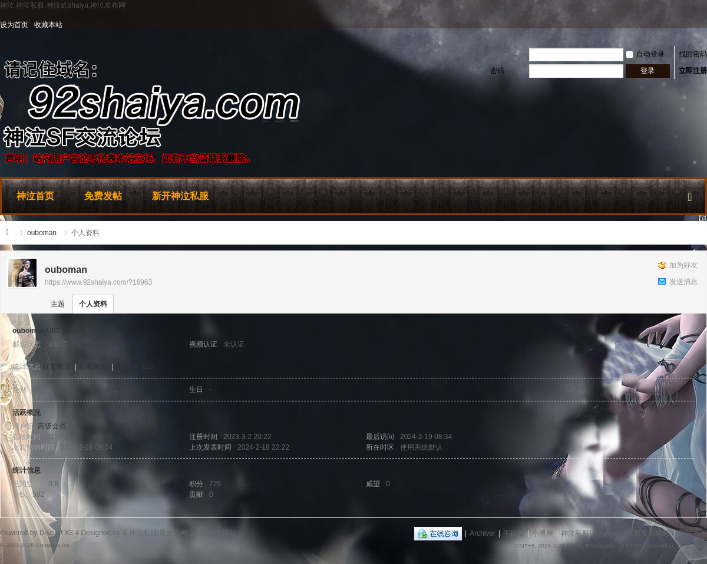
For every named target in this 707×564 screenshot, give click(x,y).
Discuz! (50, 533)
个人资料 (93, 304)
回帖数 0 (93, 366)
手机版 (513, 533)
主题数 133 (135, 366)
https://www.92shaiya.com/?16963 (98, 282)
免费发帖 (103, 196)
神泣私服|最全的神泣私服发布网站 (10, 233)
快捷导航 (690, 194)
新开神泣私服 (180, 196)
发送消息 (683, 282)
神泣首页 (35, 196)
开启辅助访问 (704, 24)
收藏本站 (48, 25)
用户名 (500, 54)
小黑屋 (542, 533)
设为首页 (14, 25)
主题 (58, 304)
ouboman (42, 233)
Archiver (482, 533)
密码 (497, 71)
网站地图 (693, 533)
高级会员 (52, 426)
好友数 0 (56, 366)
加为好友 (683, 265)
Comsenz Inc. (53, 545)
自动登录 (645, 54)
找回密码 (693, 54)
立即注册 (693, 71)
